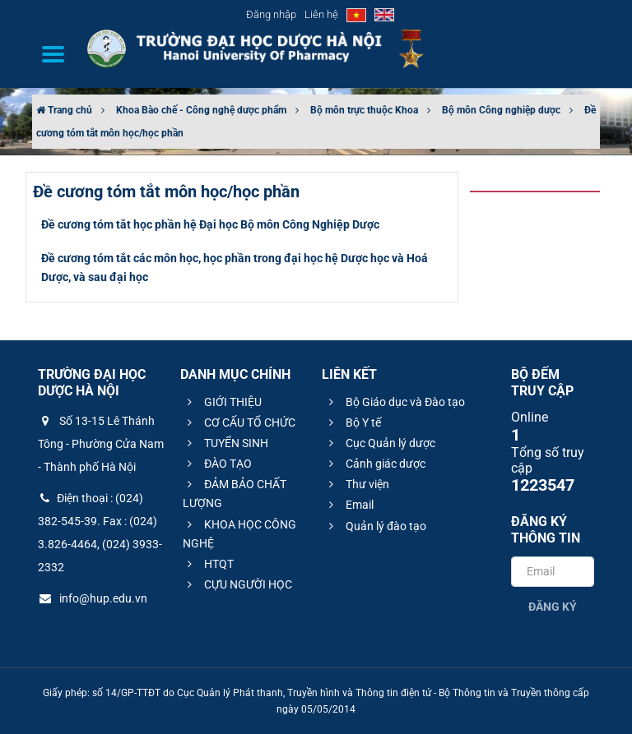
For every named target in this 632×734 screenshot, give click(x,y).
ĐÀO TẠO (217, 463)
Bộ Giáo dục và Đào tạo (394, 402)
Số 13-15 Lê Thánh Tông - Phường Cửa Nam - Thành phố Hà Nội (101, 443)
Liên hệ (321, 14)
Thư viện (356, 484)
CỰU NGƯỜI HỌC (237, 584)
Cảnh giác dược (374, 463)
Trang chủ (64, 110)
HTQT (208, 563)
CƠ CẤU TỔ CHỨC (239, 422)
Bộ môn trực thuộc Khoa (364, 110)
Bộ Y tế (352, 422)
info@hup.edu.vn (92, 598)
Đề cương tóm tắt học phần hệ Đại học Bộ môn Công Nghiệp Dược (210, 224)
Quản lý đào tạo (375, 526)
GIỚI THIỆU (222, 402)
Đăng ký (552, 606)
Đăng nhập (271, 14)
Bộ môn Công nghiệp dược (501, 110)
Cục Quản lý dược (379, 443)
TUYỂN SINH (225, 443)
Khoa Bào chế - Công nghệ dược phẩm (201, 110)
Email (349, 504)
